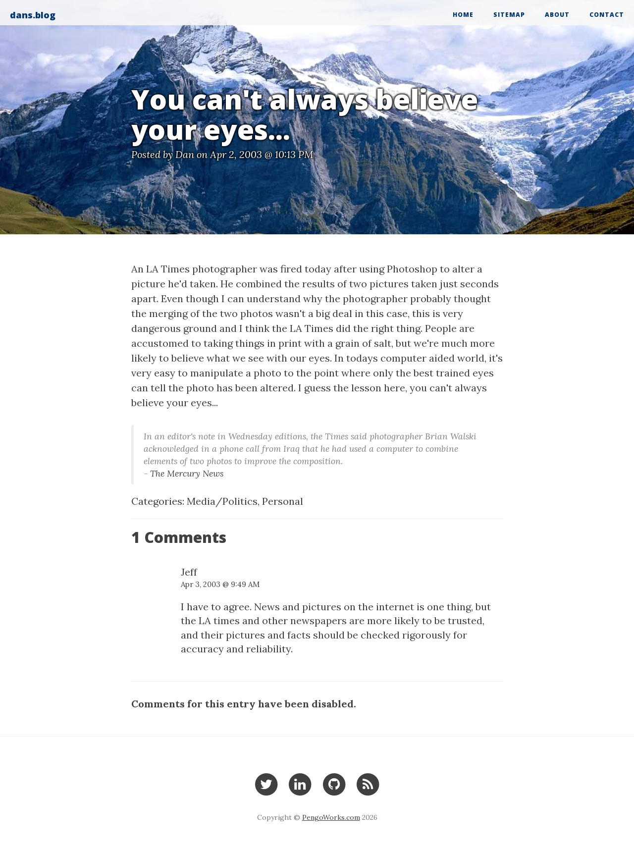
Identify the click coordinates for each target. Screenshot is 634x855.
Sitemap (509, 14)
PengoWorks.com (331, 817)
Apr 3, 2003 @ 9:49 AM (220, 584)
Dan (184, 154)
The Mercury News (186, 473)
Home (463, 14)
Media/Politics (222, 501)
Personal (282, 501)
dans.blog (32, 15)
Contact (606, 14)
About (557, 14)
